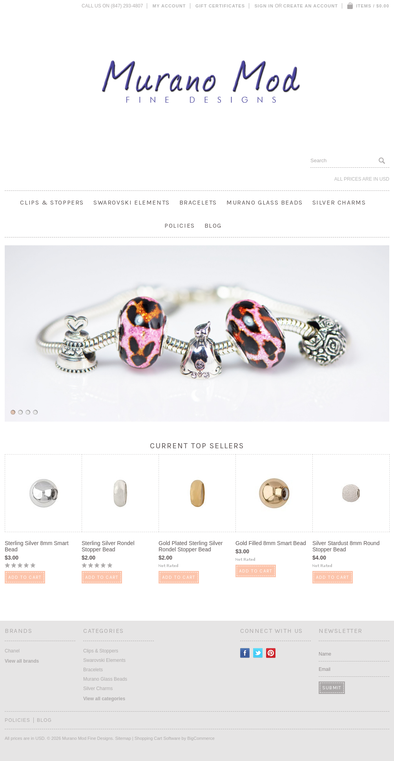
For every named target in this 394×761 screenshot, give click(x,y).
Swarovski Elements (131, 202)
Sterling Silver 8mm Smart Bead (37, 546)
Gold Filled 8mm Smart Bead (270, 543)
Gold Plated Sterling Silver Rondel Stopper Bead (191, 546)
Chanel (12, 651)
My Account (169, 6)
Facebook (245, 653)
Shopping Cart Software (158, 738)
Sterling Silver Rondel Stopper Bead (108, 546)
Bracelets (198, 202)
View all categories (104, 698)
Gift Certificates (220, 6)
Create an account (310, 6)
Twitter (258, 653)
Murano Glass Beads (264, 202)
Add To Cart (25, 577)
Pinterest (271, 653)
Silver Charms (339, 202)
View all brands (22, 661)
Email (324, 669)
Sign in (264, 6)
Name (325, 654)
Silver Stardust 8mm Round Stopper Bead (345, 546)
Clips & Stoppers (52, 202)
